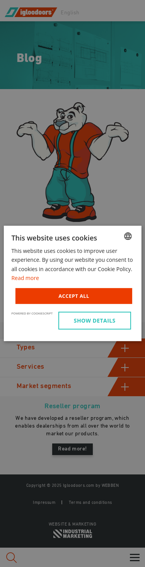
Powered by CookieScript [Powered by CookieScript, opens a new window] (32, 313)
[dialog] (72, 283)
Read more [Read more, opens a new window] (25, 277)
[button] (96, 321)
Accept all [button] (73, 295)
